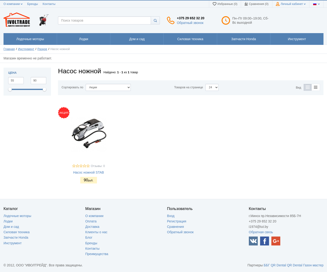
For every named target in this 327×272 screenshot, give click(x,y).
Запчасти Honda (16, 237)
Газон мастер (313, 265)
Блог (88, 237)
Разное (42, 49)
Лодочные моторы (17, 216)
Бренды (32, 4)
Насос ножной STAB (88, 172)
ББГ (267, 265)
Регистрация (176, 221)
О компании (13, 4)
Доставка (92, 227)
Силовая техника (17, 232)
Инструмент (26, 49)
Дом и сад (11, 227)
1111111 (30, 39)
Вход (171, 216)
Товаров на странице (188, 87)
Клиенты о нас (96, 232)
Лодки (8, 221)
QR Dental (278, 265)
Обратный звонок (190, 23)
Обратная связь (261, 232)
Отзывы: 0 (98, 166)
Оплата (90, 221)
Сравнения (175, 227)
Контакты (49, 4)
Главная (9, 49)
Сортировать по (72, 87)
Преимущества (96, 254)
